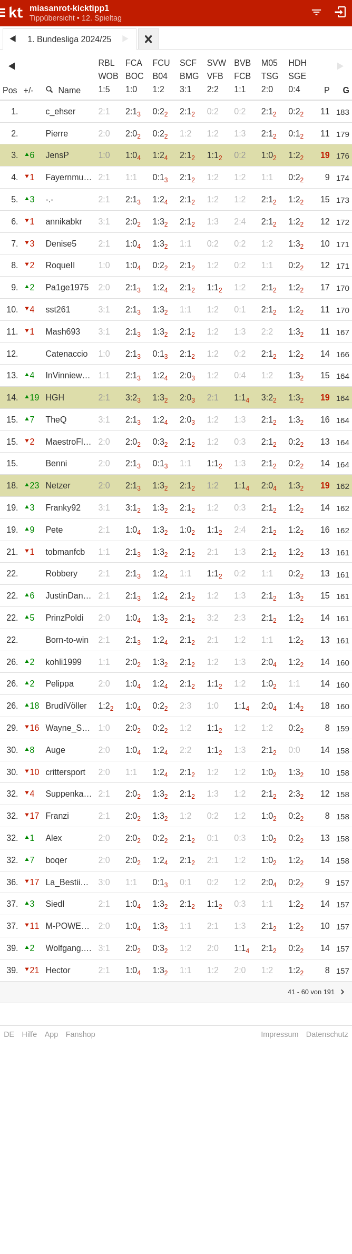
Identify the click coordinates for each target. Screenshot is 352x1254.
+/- (29, 90)
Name (63, 90)
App (51, 1034)
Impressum (279, 1034)
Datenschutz (327, 1034)
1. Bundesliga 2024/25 (69, 39)
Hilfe (29, 1034)
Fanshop (80, 1034)
